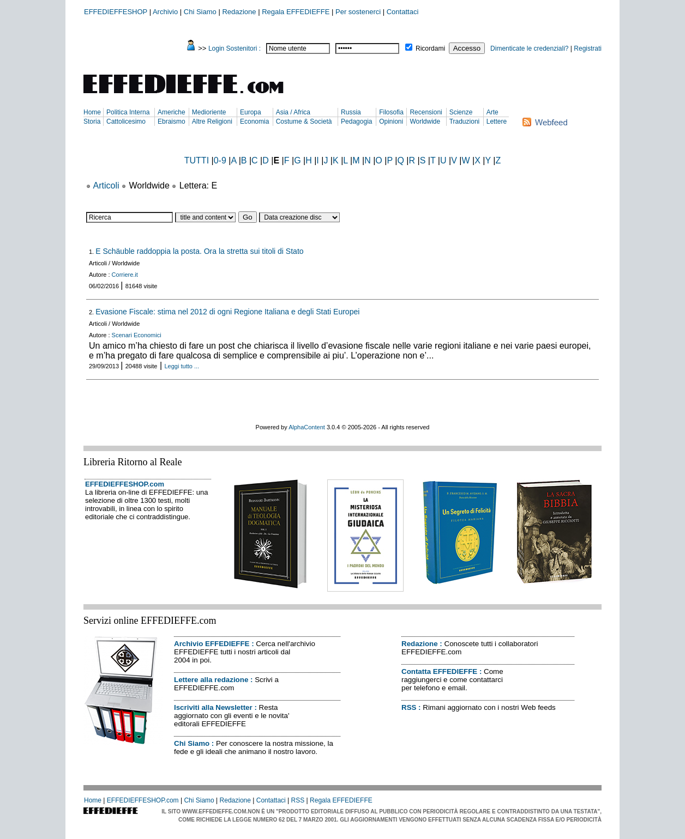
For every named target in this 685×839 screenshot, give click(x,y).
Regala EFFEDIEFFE (295, 12)
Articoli (106, 185)
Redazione (239, 12)
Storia (91, 121)
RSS (408, 707)
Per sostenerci (358, 12)
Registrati (588, 48)
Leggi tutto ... (182, 366)
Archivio (165, 12)
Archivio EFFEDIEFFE (211, 644)
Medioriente (209, 112)
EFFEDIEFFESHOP (115, 12)
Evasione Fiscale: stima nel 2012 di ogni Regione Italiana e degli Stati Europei (227, 311)
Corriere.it (125, 274)
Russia (351, 112)
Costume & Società (304, 121)
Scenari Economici (136, 335)
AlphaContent (307, 427)
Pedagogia (356, 121)
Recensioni (426, 112)
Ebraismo (171, 121)
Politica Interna (127, 112)
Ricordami (430, 48)
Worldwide (425, 121)
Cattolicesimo (126, 121)
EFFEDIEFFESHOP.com (124, 484)
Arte (492, 112)
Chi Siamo (200, 12)
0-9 (220, 160)
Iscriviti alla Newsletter (213, 707)
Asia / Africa (293, 112)
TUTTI (196, 160)
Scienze (461, 112)
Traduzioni (464, 121)
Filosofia (391, 112)
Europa (250, 112)
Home (92, 112)
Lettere (496, 121)
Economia (254, 121)
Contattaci (403, 12)
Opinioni (391, 121)
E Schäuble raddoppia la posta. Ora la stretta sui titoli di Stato (199, 251)
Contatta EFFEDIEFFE (439, 671)
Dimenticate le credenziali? (529, 48)
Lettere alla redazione (211, 680)
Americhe (171, 112)
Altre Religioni (212, 121)
